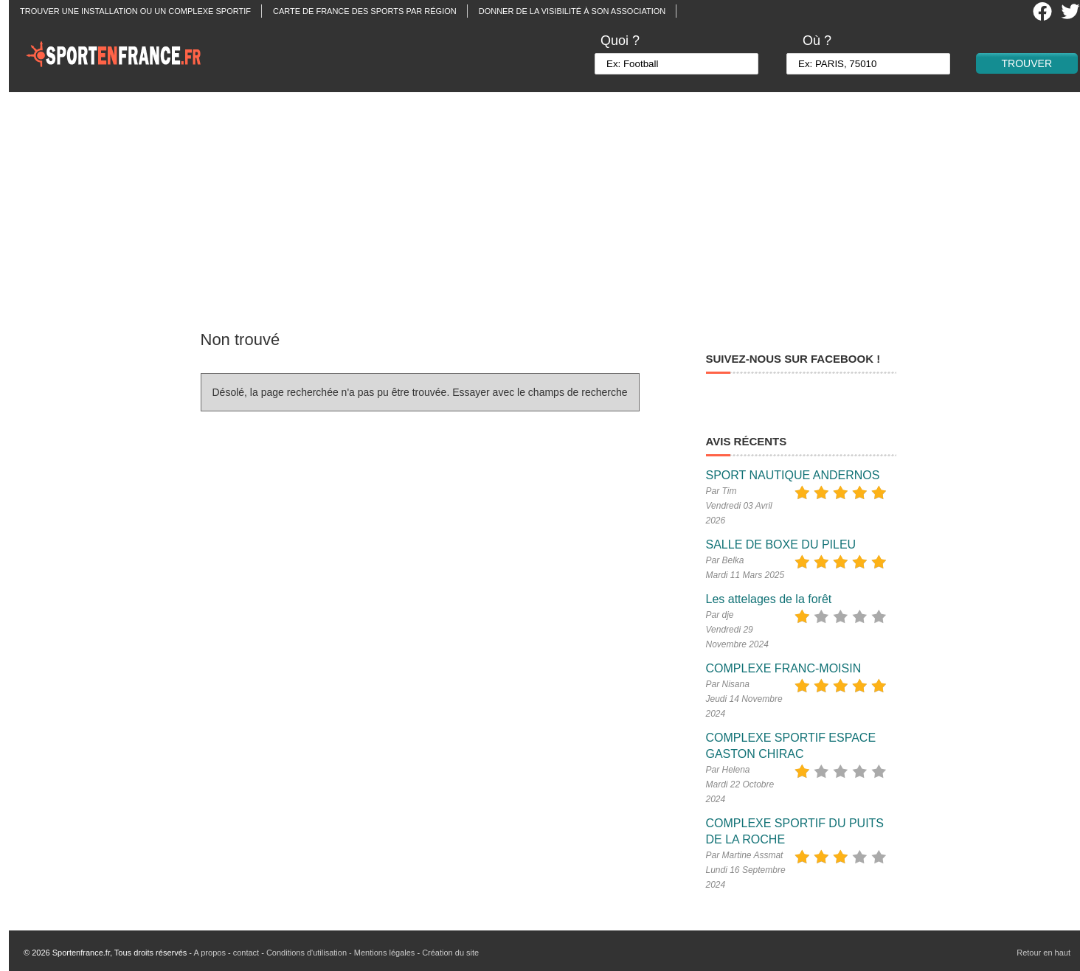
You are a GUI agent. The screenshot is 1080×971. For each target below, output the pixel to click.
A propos (209, 952)
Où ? (817, 40)
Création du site (450, 952)
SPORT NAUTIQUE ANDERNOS (793, 475)
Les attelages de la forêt (769, 599)
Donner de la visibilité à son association (572, 11)
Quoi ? (620, 40)
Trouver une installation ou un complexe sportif (135, 11)
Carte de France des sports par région (365, 11)
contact (246, 952)
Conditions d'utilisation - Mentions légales (340, 952)
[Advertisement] (548, 203)
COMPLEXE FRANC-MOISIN (784, 668)
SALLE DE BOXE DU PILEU (781, 544)
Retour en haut (1043, 952)
